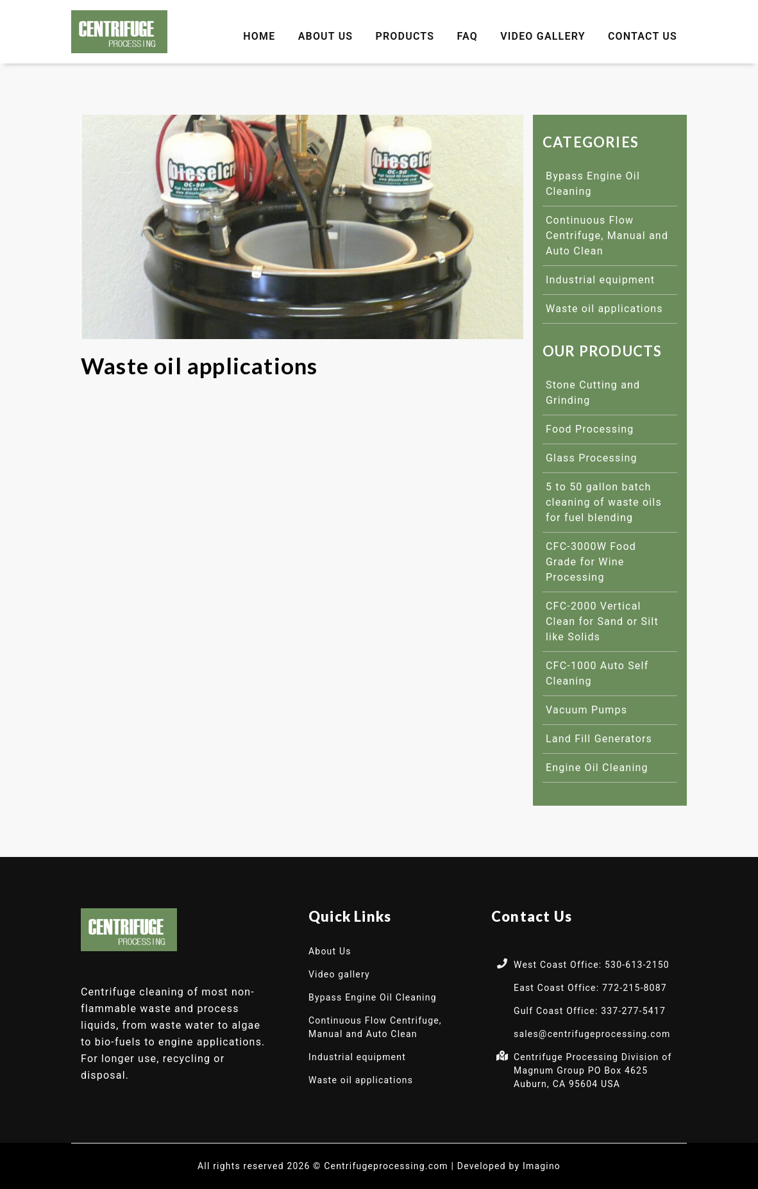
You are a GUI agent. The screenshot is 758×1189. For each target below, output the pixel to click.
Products (405, 36)
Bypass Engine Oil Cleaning (372, 997)
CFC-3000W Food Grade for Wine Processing (591, 561)
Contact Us (642, 36)
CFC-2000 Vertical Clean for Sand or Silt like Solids (602, 621)
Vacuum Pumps (586, 710)
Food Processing (590, 429)
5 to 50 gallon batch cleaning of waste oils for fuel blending (604, 502)
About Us (325, 36)
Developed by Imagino (508, 1166)
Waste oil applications (604, 309)
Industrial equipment (600, 280)
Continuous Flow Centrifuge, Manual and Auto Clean (607, 235)
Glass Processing (591, 458)
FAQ (467, 36)
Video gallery (542, 36)
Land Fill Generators (599, 739)
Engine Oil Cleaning (597, 767)
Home (259, 36)
